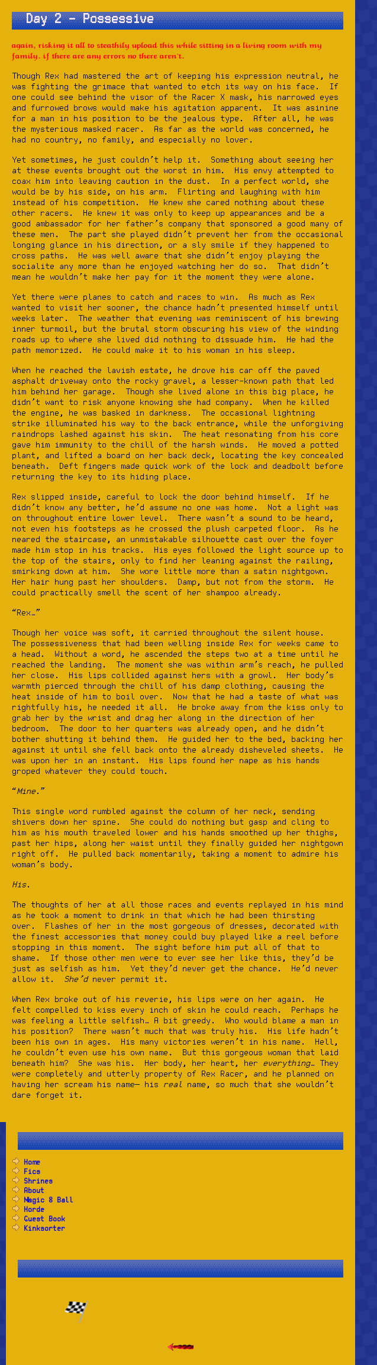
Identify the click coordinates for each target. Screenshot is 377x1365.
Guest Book (44, 1219)
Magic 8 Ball (48, 1200)
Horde (34, 1210)
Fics (32, 1172)
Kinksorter (44, 1229)
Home (32, 1162)
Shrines (38, 1181)
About (34, 1191)
